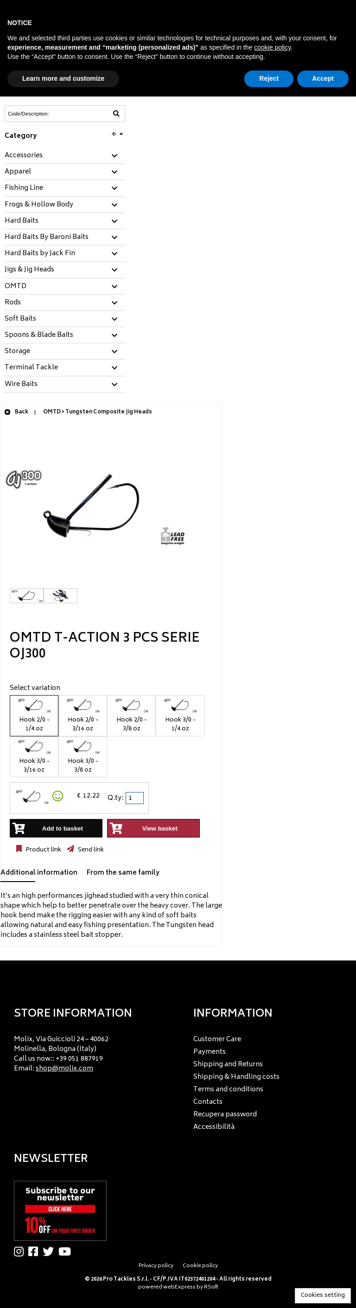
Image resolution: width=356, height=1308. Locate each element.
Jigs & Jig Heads (29, 270)
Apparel (18, 172)
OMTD (15, 287)
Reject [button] (269, 78)
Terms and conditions (228, 1089)
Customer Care (217, 1039)
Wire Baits (21, 384)
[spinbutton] (135, 798)
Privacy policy (156, 1266)
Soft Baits (20, 319)
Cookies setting (323, 1296)
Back (16, 412)
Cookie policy (200, 1266)
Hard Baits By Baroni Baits (47, 237)
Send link (90, 850)
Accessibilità (214, 1127)
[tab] (65, 156)
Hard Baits (21, 221)
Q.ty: (115, 798)
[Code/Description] (42, 113)
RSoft (211, 1287)
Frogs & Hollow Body (39, 205)
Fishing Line (24, 188)
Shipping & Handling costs (236, 1077)
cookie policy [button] (272, 47)
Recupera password (225, 1115)
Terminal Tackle (31, 368)
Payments (209, 1052)
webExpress (179, 1287)
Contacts (207, 1102)
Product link (42, 850)
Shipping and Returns (228, 1064)
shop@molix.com (64, 1069)
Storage (17, 352)
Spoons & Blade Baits (39, 335)
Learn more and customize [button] (63, 78)
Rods (13, 303)
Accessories (24, 156)
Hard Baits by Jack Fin (40, 254)
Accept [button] (323, 78)
